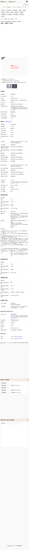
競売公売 (3, 1)
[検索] (25, 4)
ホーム (4, 7)
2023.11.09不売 (18, 336)
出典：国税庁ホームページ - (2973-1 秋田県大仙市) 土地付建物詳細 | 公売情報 (14, 343)
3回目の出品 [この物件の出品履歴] (8, 121)
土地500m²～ (22, 14)
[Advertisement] (14, 40)
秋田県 (3, 12)
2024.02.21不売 (18, 338)
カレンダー (14, 7)
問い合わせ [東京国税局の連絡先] (14, 86)
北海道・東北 (7, 18)
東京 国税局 (13, 314)
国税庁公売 (9, 10)
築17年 (3, 16)
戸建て (20, 10)
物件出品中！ (12, 1)
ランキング (24, 7)
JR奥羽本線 (10, 14)
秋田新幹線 (4, 14)
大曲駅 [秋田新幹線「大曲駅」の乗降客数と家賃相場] (22, 182)
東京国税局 (15, 10)
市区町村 (18, 7)
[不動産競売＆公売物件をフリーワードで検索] (12, 4)
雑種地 (24, 10)
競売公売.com (10, 545)
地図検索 (8, 7)
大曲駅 (11, 12)
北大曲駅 (21, 12)
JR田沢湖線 (16, 14)
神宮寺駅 (16, 12)
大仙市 (7, 12)
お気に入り (26, 2)
